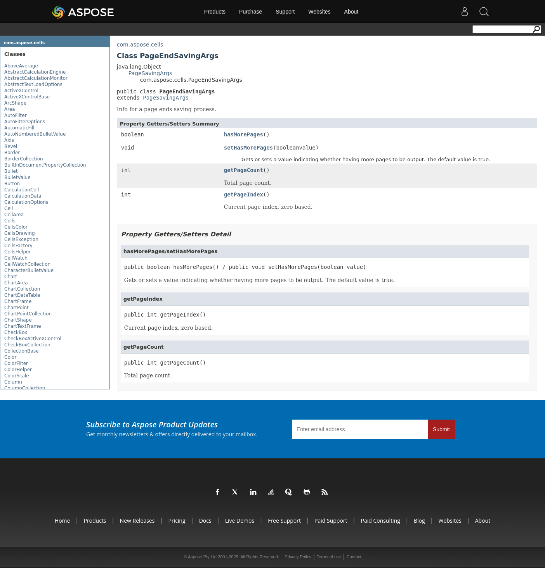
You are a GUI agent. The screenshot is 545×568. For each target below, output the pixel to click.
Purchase (250, 12)
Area (9, 109)
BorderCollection (23, 159)
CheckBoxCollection (27, 345)
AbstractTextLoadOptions (33, 84)
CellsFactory (18, 245)
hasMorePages (243, 134)
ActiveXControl (21, 90)
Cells (10, 221)
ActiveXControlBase (27, 97)
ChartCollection (22, 289)
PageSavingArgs (150, 73)
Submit (441, 429)
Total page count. (148, 375)
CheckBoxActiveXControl (32, 338)
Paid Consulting (380, 520)
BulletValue (17, 177)
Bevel (10, 146)
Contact (354, 556)
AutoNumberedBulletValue (35, 134)
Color (10, 357)
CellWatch (16, 258)
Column (13, 382)
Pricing (176, 520)
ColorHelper (18, 369)
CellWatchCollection (27, 264)
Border (12, 152)
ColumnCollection (24, 388)
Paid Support (330, 520)
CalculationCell (21, 190)
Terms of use (329, 556)
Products (215, 12)
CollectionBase (21, 351)
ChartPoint (16, 307)
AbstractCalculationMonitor (36, 78)
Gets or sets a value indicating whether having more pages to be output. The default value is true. (259, 280)
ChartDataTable (22, 295)
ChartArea (16, 283)
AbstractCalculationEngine (35, 72)
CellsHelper (17, 252)
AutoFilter (15, 115)
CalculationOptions (26, 202)
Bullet (11, 171)
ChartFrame (17, 301)
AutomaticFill (19, 128)
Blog (419, 520)
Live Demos (239, 520)
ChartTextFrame (22, 326)
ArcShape (15, 103)
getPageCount (243, 170)
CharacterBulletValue (29, 270)
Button (12, 183)
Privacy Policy (298, 556)
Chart (10, 276)
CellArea (14, 214)
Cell (8, 208)
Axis (9, 140)
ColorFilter (16, 363)
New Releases (137, 520)
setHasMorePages (248, 148)
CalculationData (23, 196)
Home (62, 520)
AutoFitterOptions (24, 121)
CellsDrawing (19, 233)
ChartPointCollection (28, 314)
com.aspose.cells (24, 42)
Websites (319, 12)
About (351, 12)
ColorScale (16, 376)
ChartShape (18, 320)
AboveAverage (21, 66)
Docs (205, 520)
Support (285, 12)
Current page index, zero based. (168, 328)
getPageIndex (243, 194)
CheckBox (15, 332)
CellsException (21, 239)
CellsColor (16, 227)
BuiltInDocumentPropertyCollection (45, 165)
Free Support (284, 520)
